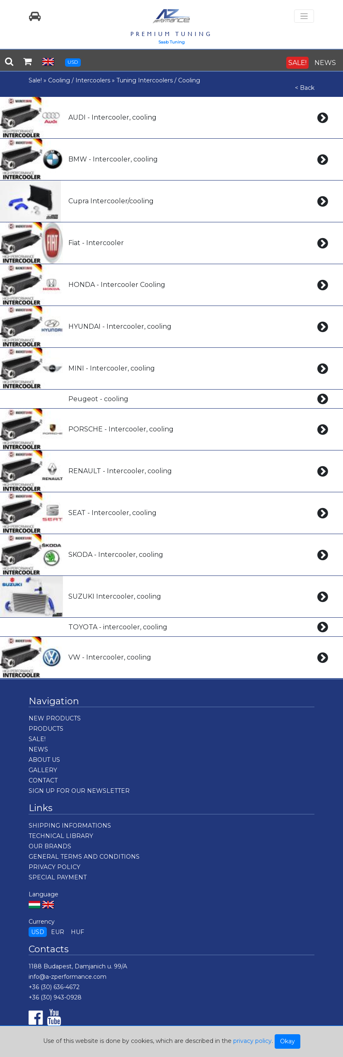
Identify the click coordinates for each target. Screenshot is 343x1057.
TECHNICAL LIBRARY (61, 836)
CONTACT (43, 780)
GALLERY (43, 770)
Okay (287, 1041)
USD (73, 62)
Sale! (35, 80)
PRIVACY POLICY (54, 867)
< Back (304, 87)
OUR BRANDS (50, 846)
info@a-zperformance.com (67, 976)
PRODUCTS (46, 728)
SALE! (297, 63)
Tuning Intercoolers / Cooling (158, 80)
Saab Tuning (171, 42)
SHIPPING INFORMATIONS (70, 825)
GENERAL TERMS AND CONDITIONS (84, 856)
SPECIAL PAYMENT (58, 877)
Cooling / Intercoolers (79, 80)
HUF (77, 932)
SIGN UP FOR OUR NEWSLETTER (79, 791)
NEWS (325, 63)
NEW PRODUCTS (55, 718)
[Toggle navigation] (304, 16)
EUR (57, 932)
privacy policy (252, 1041)
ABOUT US (44, 759)
